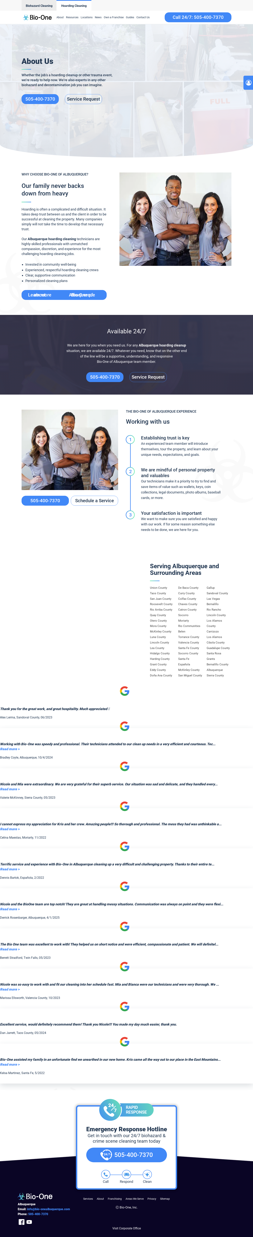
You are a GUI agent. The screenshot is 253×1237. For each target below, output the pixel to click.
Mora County (158, 626)
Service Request (83, 99)
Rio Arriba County (161, 609)
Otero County (158, 620)
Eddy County (158, 670)
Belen (181, 631)
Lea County (157, 648)
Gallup (211, 588)
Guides (130, 17)
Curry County (186, 593)
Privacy (151, 1198)
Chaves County (187, 604)
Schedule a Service (94, 500)
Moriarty (183, 620)
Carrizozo (213, 631)
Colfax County (187, 599)
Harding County (160, 659)
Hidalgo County (160, 653)
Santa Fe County (188, 648)
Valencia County (188, 642)
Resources (72, 17)
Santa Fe (183, 659)
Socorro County (188, 653)
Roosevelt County (161, 604)
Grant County (158, 664)
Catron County (187, 609)
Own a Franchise (114, 17)
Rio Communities (189, 626)
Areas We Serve (135, 1198)
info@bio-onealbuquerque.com (48, 1209)
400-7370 (38, 1214)
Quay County (158, 615)
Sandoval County (217, 593)
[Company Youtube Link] (29, 1221)
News (98, 17)
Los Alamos (214, 637)
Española (184, 664)
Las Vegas (213, 599)
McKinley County (160, 631)
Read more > (9, 749)
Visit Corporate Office (126, 1228)
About (60, 17)
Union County (158, 588)
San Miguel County (190, 675)
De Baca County (188, 588)
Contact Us (143, 17)
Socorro (183, 615)
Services (88, 1198)
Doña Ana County (161, 675)
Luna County (158, 637)
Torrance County (188, 637)
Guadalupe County (218, 648)
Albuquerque (149, 345)
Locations (87, 17)
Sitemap (165, 1198)
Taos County (158, 593)
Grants (211, 659)
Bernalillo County (217, 664)
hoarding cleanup (172, 345)
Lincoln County (159, 642)
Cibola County (216, 642)
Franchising (115, 1198)
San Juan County (160, 599)
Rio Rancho (214, 609)
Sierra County (215, 675)
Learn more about (61, 295)
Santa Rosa (214, 653)
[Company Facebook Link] (21, 1221)
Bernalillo (213, 604)
